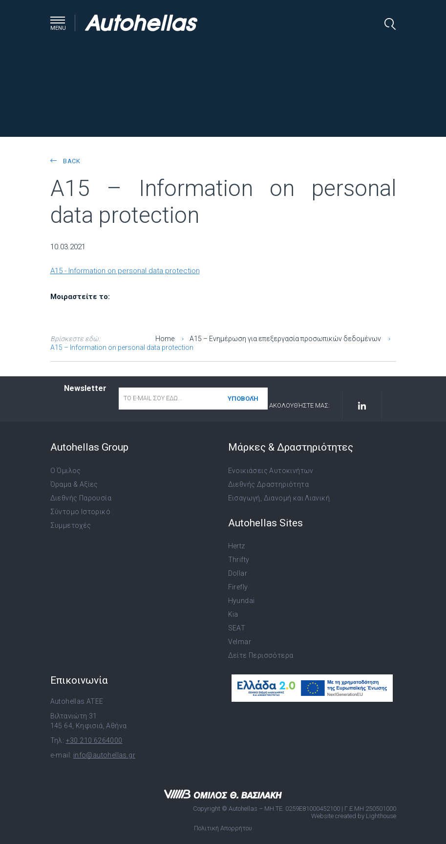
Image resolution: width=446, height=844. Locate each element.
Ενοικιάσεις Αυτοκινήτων (271, 471)
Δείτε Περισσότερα (261, 655)
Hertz (236, 546)
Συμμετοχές (70, 525)
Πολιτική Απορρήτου (223, 828)
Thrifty (239, 559)
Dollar (237, 573)
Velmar (239, 642)
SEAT (237, 628)
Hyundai (241, 601)
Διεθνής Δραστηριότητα (268, 484)
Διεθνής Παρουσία (80, 498)
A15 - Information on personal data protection (125, 270)
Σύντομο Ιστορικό (80, 512)
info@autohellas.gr (104, 755)
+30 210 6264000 (94, 740)
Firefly (238, 587)
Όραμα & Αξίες (74, 484)
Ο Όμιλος (65, 471)
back (65, 161)
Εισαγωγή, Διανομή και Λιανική (279, 498)
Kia (233, 614)
